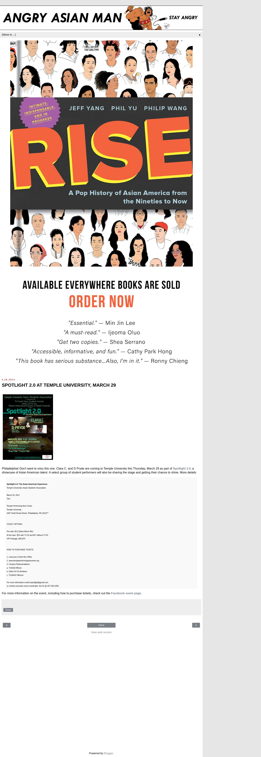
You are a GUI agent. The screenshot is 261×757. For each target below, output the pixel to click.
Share (8, 610)
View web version (101, 632)
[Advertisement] (101, 692)
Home (101, 625)
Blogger (108, 753)
